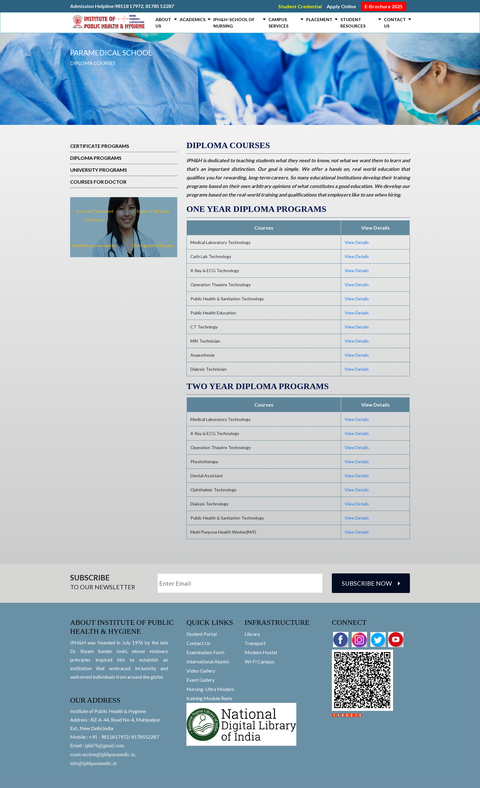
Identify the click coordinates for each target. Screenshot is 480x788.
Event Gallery (200, 680)
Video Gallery (200, 671)
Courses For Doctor (98, 182)
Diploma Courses (92, 63)
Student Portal (201, 634)
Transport (255, 643)
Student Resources (353, 22)
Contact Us (395, 22)
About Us (163, 22)
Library (252, 634)
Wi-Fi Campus (260, 661)
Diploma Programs (96, 158)
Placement (319, 19)
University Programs (98, 170)
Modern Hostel (261, 652)
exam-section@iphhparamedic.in (102, 754)
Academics (192, 19)
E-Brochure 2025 (384, 6)
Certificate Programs (99, 146)
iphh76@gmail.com (104, 745)
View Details (357, 242)
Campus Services (278, 22)
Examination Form (205, 652)
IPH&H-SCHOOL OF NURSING (234, 22)
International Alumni (207, 661)
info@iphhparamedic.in (93, 763)
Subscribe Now (371, 583)
